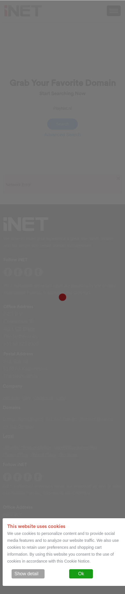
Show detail (26, 573)
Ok (81, 573)
